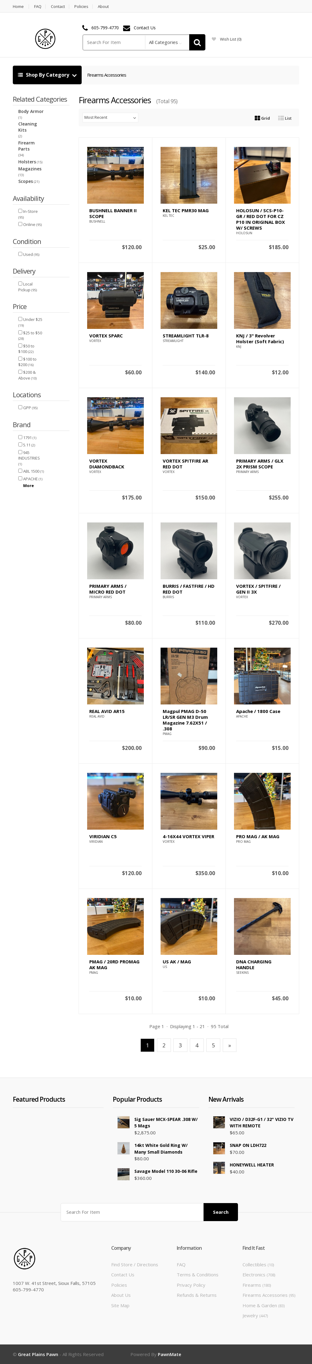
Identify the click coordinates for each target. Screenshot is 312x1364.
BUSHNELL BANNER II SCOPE (113, 213)
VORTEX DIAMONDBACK (106, 464)
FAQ (37, 6)
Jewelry (255, 1315)
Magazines (29, 169)
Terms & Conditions (197, 1274)
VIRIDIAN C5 (103, 836)
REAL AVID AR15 (107, 711)
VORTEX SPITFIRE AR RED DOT (185, 464)
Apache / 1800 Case (258, 711)
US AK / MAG (177, 961)
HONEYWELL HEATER (252, 1165)
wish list (226, 39)
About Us (121, 1295)
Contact (58, 6)
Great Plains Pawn (38, 1354)
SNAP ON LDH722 (248, 1145)
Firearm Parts (26, 146)
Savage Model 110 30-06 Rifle (165, 1171)
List (285, 118)
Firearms (257, 1285)
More (28, 485)
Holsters (27, 162)
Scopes (25, 181)
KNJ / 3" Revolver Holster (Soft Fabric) (260, 338)
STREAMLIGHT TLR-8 (186, 336)
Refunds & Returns (197, 1295)
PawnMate (169, 1354)
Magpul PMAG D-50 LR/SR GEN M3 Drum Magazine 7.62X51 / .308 (185, 720)
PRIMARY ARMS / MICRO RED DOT (107, 589)
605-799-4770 (105, 28)
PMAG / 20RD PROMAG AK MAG (114, 964)
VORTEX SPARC (106, 336)
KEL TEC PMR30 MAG (186, 210)
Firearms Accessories (106, 75)
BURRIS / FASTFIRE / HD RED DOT (188, 589)
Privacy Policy (191, 1285)
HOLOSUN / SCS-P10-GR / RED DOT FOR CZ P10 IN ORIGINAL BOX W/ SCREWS (260, 219)
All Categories (163, 42)
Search (221, 1212)
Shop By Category (44, 74)
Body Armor (31, 111)
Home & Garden (264, 1305)
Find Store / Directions (134, 1264)
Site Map (120, 1305)
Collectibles (258, 1264)
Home (18, 6)
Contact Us (145, 28)
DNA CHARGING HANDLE (253, 964)
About (103, 6)
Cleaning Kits (27, 127)
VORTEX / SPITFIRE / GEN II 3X (258, 589)
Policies (81, 6)
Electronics (259, 1274)
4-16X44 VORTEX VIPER (188, 836)
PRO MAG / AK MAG (257, 836)
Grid (262, 118)
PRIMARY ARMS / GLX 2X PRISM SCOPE (259, 464)
